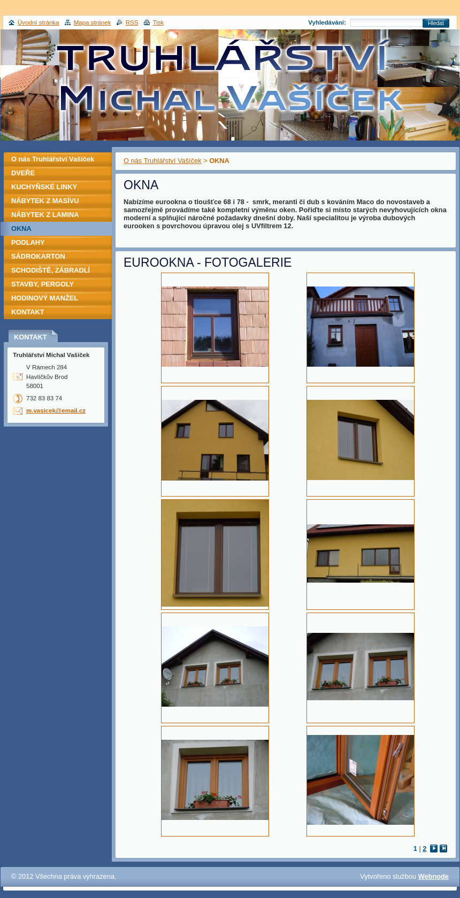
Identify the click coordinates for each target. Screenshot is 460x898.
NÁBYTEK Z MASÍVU (45, 201)
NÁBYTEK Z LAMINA (45, 215)
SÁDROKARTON (38, 256)
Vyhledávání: (327, 22)
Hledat (436, 23)
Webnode (433, 876)
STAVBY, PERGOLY (42, 284)
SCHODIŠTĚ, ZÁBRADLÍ (50, 270)
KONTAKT (27, 312)
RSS (132, 22)
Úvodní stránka (38, 22)
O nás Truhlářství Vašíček (163, 161)
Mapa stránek (92, 22)
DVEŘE (23, 173)
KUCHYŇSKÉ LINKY (44, 187)
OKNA (21, 228)
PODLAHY (28, 242)
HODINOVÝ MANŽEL (44, 298)
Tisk (158, 22)
